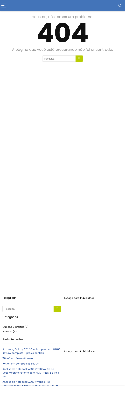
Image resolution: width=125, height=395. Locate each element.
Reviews (7, 331)
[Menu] (4, 5)
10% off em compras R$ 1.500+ (20, 363)
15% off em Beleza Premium (18, 358)
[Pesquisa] (79, 58)
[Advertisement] (93, 322)
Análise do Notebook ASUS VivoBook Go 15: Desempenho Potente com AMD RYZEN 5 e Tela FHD (30, 372)
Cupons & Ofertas (13, 326)
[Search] (120, 5)
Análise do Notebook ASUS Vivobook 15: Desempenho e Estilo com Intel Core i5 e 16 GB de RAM (30, 385)
